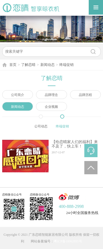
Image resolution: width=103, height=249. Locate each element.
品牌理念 (51, 95)
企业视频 (51, 107)
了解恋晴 (28, 65)
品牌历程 (85, 95)
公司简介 (17, 95)
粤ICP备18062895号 (68, 241)
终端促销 (66, 65)
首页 (12, 65)
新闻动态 (47, 65)
